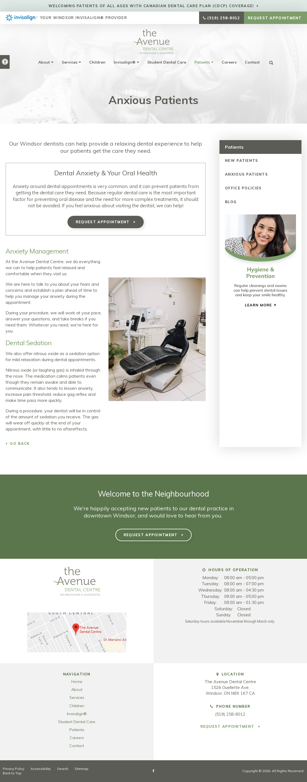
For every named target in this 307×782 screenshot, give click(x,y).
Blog (231, 202)
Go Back (19, 443)
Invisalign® (124, 62)
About (44, 62)
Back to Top (12, 773)
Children (97, 62)
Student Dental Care (166, 62)
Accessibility (41, 769)
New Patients (241, 160)
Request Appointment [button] (275, 18)
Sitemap (81, 769)
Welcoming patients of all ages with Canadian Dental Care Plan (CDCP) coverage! (151, 6)
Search (62, 769)
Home (76, 681)
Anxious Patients (246, 174)
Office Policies (243, 188)
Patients (202, 62)
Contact (252, 62)
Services (69, 62)
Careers (229, 62)
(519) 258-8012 (223, 18)
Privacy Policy (13, 769)
